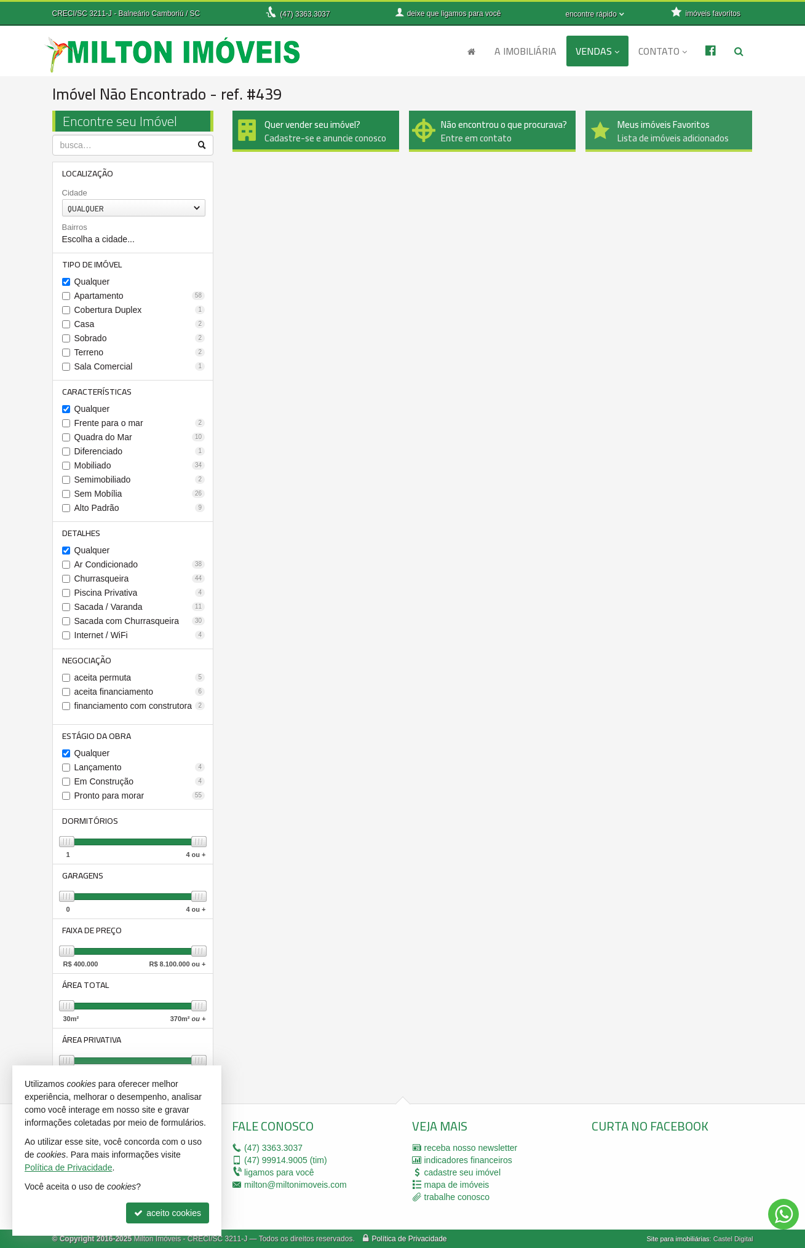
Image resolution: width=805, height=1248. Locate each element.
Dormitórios (90, 821)
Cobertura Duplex (139, 310)
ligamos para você (279, 1172)
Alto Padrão (139, 508)
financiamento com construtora (139, 706)
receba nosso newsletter (471, 1148)
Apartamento (139, 296)
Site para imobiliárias (677, 1238)
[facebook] (684, 1178)
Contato (662, 51)
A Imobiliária (525, 51)
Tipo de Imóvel (92, 264)
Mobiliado (139, 465)
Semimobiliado (139, 479)
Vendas (597, 51)
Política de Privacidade (408, 1238)
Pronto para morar (139, 795)
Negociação (86, 660)
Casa (139, 324)
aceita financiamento (139, 692)
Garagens (82, 875)
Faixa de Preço (92, 930)
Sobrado (139, 338)
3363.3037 (305, 14)
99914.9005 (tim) (285, 1160)
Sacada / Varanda (139, 607)
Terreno (139, 352)
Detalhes (81, 533)
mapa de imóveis (457, 1185)
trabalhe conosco (457, 1197)
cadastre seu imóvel (462, 1172)
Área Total (85, 985)
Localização (87, 173)
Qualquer (92, 281)
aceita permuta (139, 677)
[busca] (739, 51)
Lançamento (139, 767)
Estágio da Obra (96, 736)
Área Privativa (91, 1040)
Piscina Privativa (139, 593)
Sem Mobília (139, 494)
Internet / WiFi (139, 635)
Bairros (74, 227)
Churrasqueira (139, 578)
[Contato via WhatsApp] (783, 1214)
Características (97, 392)
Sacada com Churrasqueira (139, 621)
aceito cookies (167, 1213)
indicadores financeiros (468, 1160)
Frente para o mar (139, 423)
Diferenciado (139, 451)
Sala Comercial (139, 366)
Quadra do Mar (139, 437)
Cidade (74, 192)
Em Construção (139, 781)
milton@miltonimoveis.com (295, 1185)
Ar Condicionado (139, 564)
